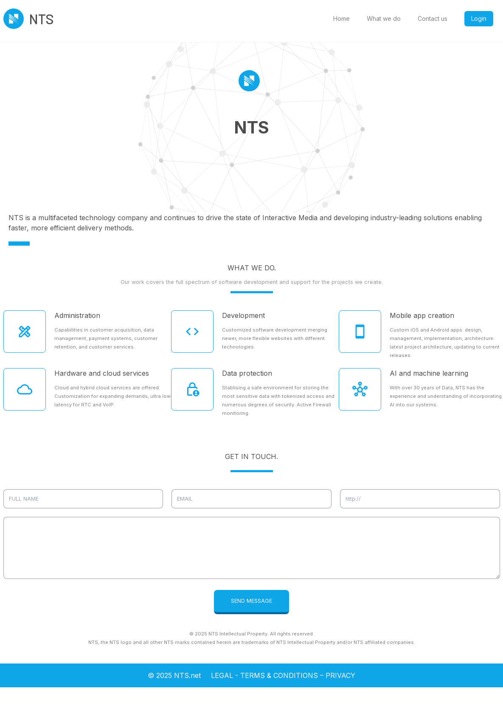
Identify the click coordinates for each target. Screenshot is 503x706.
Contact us (432, 18)
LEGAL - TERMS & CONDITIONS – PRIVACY (283, 675)
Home (341, 18)
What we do (384, 18)
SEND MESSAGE (251, 601)
